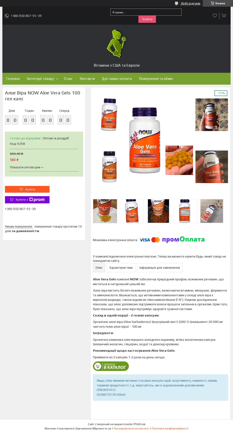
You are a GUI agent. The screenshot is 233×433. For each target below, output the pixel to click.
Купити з (30, 200)
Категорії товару (40, 79)
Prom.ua (139, 424)
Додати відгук (214, 15)
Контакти (87, 79)
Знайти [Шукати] (147, 19)
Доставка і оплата (117, 79)
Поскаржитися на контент (131, 428)
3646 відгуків (190, 3)
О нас (68, 79)
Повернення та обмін (156, 79)
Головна (13, 79)
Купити (30, 189)
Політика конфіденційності (170, 428)
